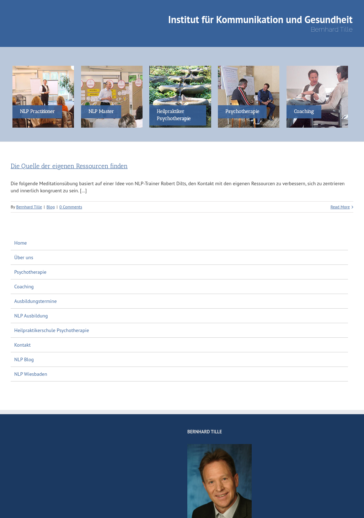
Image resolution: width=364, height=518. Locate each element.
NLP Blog (24, 359)
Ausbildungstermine (35, 301)
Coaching (24, 286)
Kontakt (22, 345)
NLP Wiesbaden (30, 374)
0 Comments (70, 206)
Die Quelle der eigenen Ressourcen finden (69, 166)
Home (20, 243)
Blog (51, 206)
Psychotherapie (30, 272)
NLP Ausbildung (31, 316)
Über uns (23, 257)
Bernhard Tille (29, 206)
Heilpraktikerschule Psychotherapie (51, 330)
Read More (340, 206)
